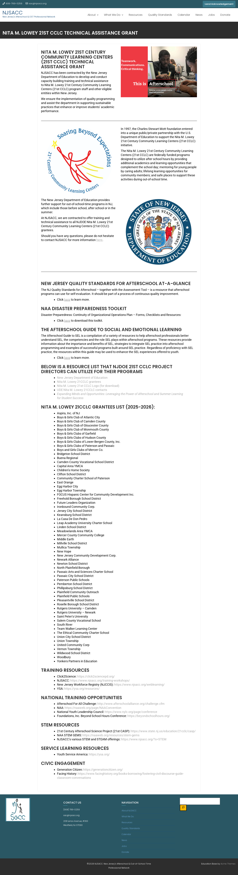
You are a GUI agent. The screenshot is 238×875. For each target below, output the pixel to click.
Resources (135, 15)
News (199, 15)
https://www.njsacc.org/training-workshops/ (100, 680)
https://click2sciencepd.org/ (96, 676)
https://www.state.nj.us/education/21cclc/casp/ (163, 731)
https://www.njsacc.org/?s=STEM (143, 739)
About (92, 15)
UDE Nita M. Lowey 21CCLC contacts (82, 390)
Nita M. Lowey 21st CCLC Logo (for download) (88, 386)
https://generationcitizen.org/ (103, 769)
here (99, 240)
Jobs (211, 15)
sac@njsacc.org (36, 3)
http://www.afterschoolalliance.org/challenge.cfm (131, 703)
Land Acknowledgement (219, 4)
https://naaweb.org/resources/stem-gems (110, 735)
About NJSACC (129, 810)
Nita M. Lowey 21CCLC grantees (79, 381)
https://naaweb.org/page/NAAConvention (93, 708)
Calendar (184, 15)
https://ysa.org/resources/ (82, 688)
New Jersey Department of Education (82, 377)
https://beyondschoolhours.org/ (148, 716)
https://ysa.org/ (99, 754)
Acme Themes (228, 863)
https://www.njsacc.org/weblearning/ (139, 684)
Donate (225, 15)
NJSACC (13, 12)
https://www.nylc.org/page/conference (131, 712)
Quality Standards (160, 15)
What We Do (112, 15)
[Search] (183, 808)
